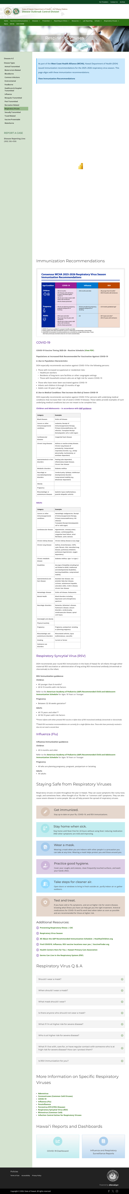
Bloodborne (9, 74)
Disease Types (9, 63)
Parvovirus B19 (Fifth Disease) (51, 1107)
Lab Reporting (87, 21)
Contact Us (114, 2)
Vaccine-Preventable (12, 119)
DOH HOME (20, 24)
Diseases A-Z (9, 58)
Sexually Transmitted (13, 112)
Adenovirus (43, 1093)
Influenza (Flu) (44, 1101)
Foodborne (9, 84)
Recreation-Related (12, 105)
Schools (97, 21)
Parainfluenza (44, 1104)
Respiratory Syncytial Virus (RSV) (53, 1110)
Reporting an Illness (61, 21)
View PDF (89, 350)
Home (6, 21)
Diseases (35, 21)
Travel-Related (10, 116)
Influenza (8, 94)
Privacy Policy (36, 1175)
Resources (75, 21)
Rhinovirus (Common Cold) (50, 1112)
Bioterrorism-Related (13, 70)
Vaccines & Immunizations (19, 21)
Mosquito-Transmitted (13, 98)
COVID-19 (42, 1099)
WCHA (12, 24)
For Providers (103, 2)
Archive (122, 2)
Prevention (46, 21)
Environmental (10, 81)
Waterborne (9, 123)
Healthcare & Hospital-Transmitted (13, 89)
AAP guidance (85, 408)
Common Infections (12, 77)
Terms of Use (14, 1175)
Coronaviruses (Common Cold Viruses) (55, 1096)
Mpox (6, 24)
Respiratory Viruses (110, 21)
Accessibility (26, 1175)
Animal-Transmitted (12, 66)
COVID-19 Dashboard (58, 1151)
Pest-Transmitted (11, 101)
